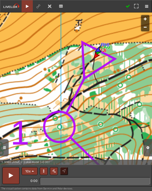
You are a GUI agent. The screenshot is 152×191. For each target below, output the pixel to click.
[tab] (27, 6)
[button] (30, 171)
